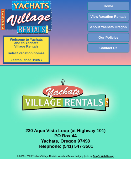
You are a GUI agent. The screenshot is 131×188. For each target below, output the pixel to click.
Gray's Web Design (103, 156)
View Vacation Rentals (109, 17)
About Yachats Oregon (108, 27)
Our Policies (108, 37)
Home (108, 6)
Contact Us (108, 48)
